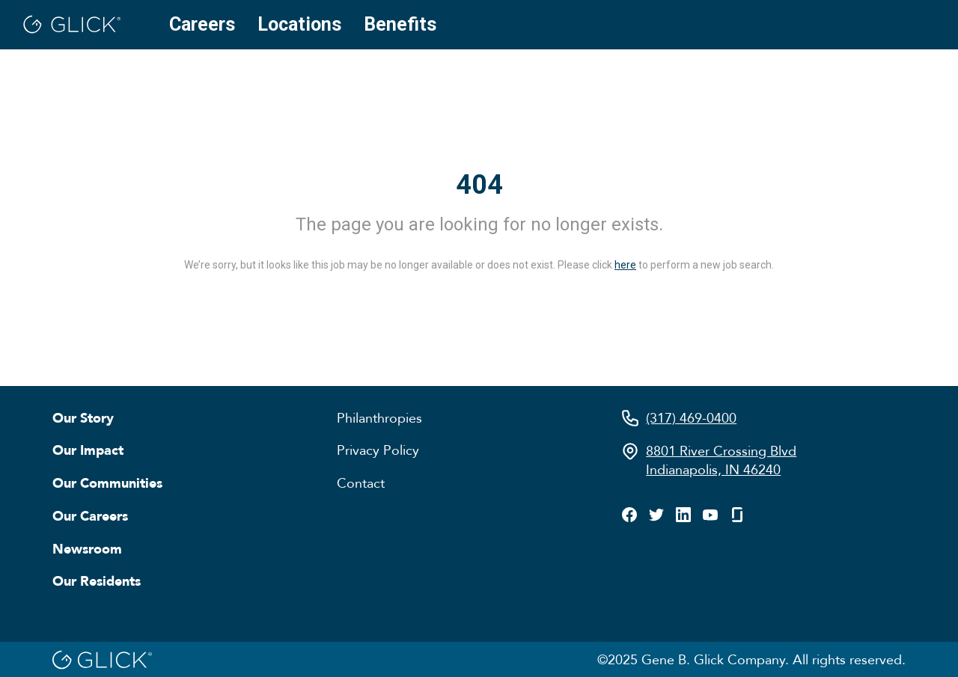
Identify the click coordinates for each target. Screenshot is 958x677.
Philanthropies (379, 417)
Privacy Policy (378, 449)
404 (479, 184)
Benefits (400, 24)
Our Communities (107, 482)
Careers (202, 24)
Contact (361, 482)
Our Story (83, 417)
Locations (299, 24)
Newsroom (87, 548)
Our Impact (87, 449)
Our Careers (90, 515)
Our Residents (96, 580)
